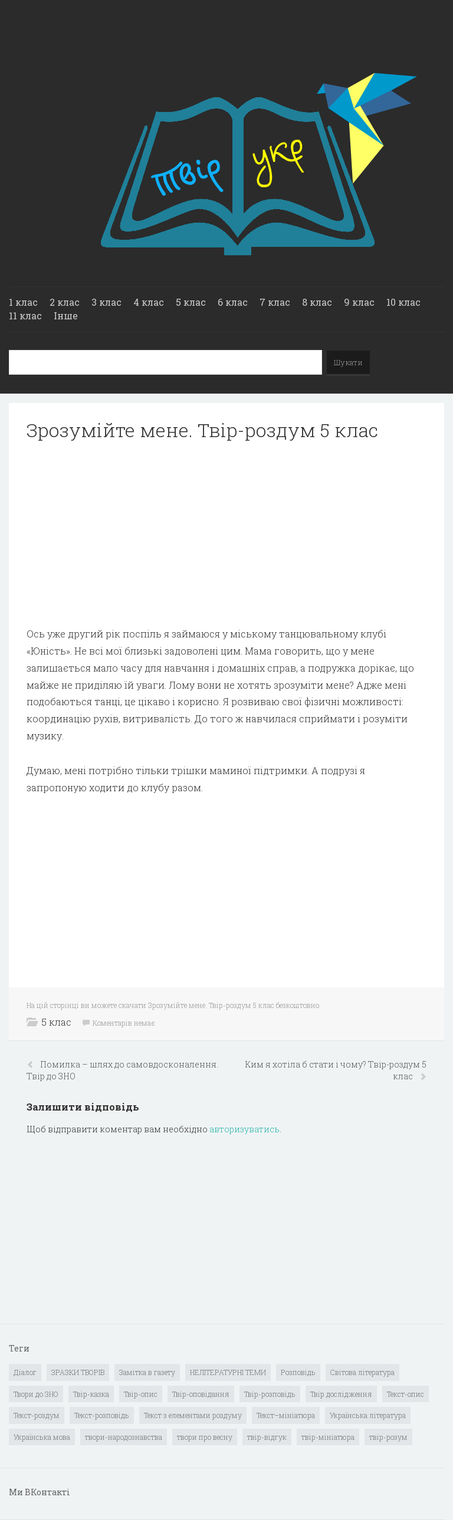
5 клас (191, 302)
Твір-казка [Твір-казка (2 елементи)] (91, 1394)
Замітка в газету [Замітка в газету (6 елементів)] (147, 1372)
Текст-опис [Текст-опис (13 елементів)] (405, 1394)
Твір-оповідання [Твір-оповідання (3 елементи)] (200, 1394)
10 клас (403, 302)
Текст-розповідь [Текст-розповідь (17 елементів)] (101, 1415)
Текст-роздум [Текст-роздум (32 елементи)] (37, 1415)
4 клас (148, 302)
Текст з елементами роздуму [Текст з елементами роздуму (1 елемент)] (193, 1415)
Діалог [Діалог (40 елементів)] (25, 1372)
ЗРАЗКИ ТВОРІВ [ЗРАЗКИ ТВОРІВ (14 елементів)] (77, 1372)
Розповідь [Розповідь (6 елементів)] (298, 1372)
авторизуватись (244, 1129)
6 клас (233, 302)
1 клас (23, 302)
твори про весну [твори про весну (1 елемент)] (204, 1437)
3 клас (106, 302)
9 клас (359, 302)
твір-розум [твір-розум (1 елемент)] (388, 1437)
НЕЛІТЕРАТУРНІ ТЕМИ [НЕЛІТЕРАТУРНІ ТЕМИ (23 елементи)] (228, 1372)
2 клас (65, 302)
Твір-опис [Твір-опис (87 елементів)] (140, 1394)
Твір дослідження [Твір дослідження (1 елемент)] (341, 1394)
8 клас (317, 302)
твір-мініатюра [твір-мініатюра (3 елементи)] (327, 1437)
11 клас (25, 315)
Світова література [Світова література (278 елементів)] (362, 1372)
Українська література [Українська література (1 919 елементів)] (368, 1415)
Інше (66, 315)
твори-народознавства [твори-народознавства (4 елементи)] (123, 1437)
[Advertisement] (226, 533)
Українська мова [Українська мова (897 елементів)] (42, 1437)
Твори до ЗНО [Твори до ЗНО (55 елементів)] (36, 1394)
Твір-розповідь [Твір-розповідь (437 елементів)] (270, 1394)
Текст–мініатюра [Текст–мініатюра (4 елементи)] (286, 1415)
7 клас (275, 302)
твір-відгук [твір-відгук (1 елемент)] (267, 1437)
